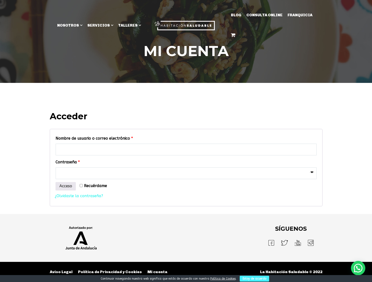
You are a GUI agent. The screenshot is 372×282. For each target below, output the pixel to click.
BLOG (236, 15)
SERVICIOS (98, 25)
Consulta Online (264, 15)
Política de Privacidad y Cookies (110, 272)
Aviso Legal (61, 272)
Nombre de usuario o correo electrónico (94, 138)
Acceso (65, 186)
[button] (358, 268)
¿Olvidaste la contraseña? (79, 196)
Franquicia (300, 15)
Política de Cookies (223, 278)
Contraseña (68, 162)
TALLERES (128, 25)
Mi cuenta (157, 272)
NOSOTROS (68, 25)
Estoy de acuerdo (254, 278)
